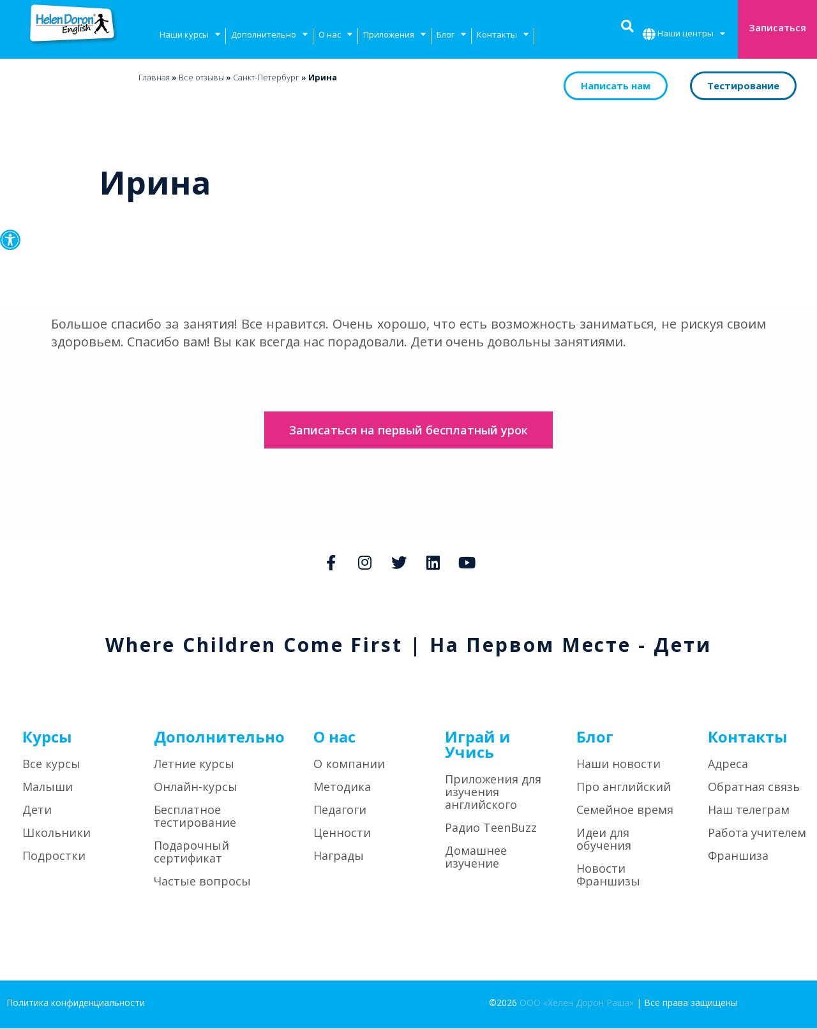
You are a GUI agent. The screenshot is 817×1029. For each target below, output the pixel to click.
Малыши (47, 787)
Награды (338, 856)
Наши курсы (190, 36)
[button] (10, 240)
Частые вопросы (202, 882)
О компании (349, 765)
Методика (342, 787)
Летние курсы (194, 765)
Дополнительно (269, 36)
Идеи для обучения (603, 840)
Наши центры (691, 35)
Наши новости (618, 765)
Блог (451, 36)
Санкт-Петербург (266, 77)
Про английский (623, 787)
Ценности (342, 833)
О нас (335, 36)
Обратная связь (754, 787)
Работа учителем (757, 833)
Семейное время (624, 810)
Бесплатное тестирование (195, 817)
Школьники (56, 833)
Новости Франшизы (608, 876)
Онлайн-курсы (195, 787)
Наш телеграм (749, 810)
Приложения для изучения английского (493, 793)
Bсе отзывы (201, 77)
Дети (37, 810)
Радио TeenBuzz (491, 828)
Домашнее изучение (476, 858)
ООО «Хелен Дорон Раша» (577, 1004)
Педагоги (339, 810)
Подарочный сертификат (191, 853)
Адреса (728, 765)
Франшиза (738, 856)
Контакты (502, 36)
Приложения (394, 36)
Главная (154, 77)
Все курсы (51, 765)
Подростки (54, 856)
